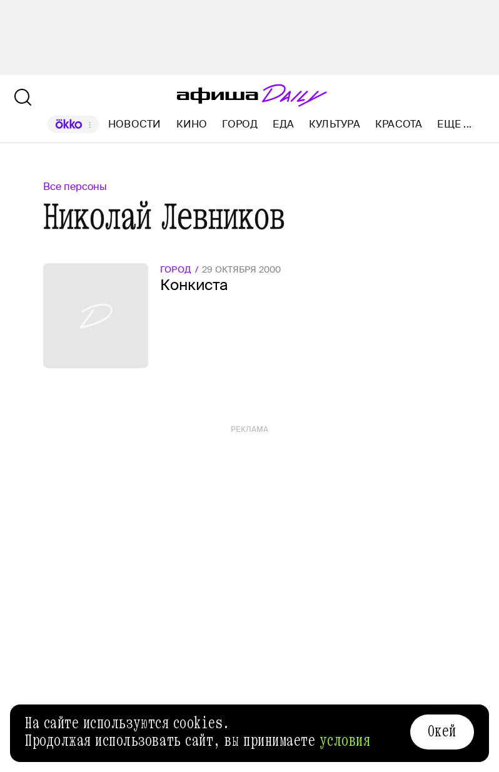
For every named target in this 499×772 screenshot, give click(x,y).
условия (345, 740)
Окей (442, 731)
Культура (334, 124)
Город (240, 124)
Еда (283, 124)
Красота (399, 124)
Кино (192, 124)
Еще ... (454, 124)
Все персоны (75, 186)
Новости (134, 124)
